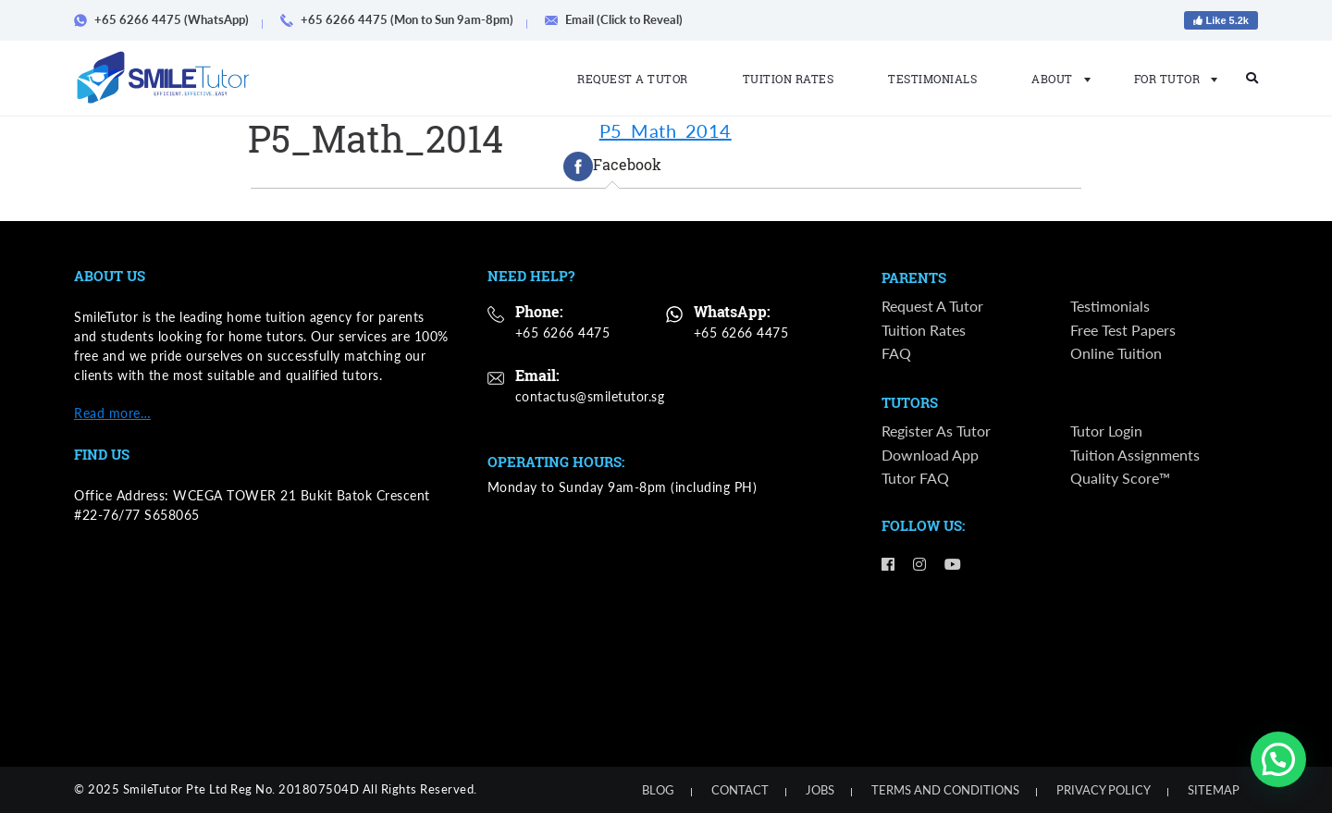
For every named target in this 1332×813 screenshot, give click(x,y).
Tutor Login (1106, 431)
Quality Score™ (1120, 478)
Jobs (820, 789)
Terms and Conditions (945, 789)
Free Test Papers (1123, 330)
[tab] (612, 166)
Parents (914, 278)
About (1055, 78)
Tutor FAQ (915, 478)
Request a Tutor (632, 78)
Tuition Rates (788, 78)
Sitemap (1214, 789)
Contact (740, 789)
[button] (1278, 759)
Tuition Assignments (1135, 455)
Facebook (612, 166)
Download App (930, 455)
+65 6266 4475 (562, 332)
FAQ (896, 353)
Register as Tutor (936, 431)
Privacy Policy (1103, 789)
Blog (658, 789)
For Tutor (1170, 78)
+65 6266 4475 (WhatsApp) (168, 19)
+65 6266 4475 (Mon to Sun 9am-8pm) (403, 19)
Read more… (112, 413)
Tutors (910, 404)
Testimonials (932, 78)
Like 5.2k (1221, 20)
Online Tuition (1116, 353)
